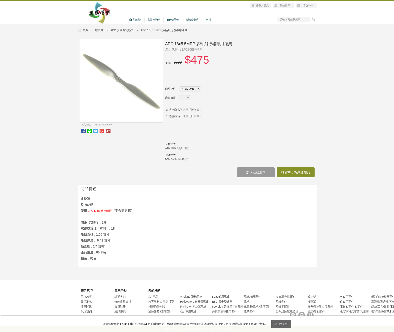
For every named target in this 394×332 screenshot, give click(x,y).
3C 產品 (153, 296)
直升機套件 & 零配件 (320, 306)
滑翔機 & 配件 (316, 311)
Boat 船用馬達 (221, 296)
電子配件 (249, 311)
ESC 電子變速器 (222, 301)
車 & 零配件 (346, 296)
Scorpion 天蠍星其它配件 (227, 306)
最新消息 (86, 301)
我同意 (283, 323)
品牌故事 (86, 296)
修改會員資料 (122, 301)
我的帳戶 (285, 5)
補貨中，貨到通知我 (295, 172)
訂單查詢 (120, 296)
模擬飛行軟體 (156, 306)
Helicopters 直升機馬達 (194, 301)
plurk (102, 131)
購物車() (308, 5)
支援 (208, 19)
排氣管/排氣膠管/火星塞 (354, 311)
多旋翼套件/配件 (286, 296)
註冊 (258, 5)
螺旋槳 (312, 296)
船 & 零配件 (346, 301)
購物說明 (192, 19)
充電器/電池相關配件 (257, 306)
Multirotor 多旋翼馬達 (193, 306)
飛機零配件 (283, 306)
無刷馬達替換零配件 (224, 311)
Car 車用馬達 (188, 311)
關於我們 (154, 19)
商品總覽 (135, 19)
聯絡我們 (173, 19)
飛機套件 (281, 301)
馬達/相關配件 (252, 296)
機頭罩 (312, 301)
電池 (246, 301)
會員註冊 (120, 306)
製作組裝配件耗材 (287, 311)
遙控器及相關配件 (159, 311)
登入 (266, 5)
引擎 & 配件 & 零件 (351, 306)
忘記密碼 (120, 311)
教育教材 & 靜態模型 (161, 301)
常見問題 (86, 306)
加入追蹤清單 (255, 172)
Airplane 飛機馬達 (191, 296)
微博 (108, 131)
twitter (95, 131)
